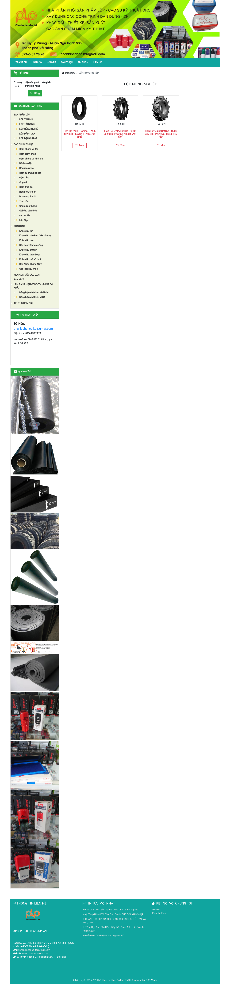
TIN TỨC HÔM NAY (23, 303)
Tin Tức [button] (82, 62)
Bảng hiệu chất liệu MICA (30, 297)
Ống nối (21, 182)
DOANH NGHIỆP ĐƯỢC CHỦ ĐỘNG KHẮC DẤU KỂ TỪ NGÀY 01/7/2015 (114, 921)
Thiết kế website (133, 980)
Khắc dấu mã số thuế (28, 259)
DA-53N (161, 124)
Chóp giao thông (26, 206)
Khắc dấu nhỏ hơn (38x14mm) (33, 235)
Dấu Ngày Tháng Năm (29, 264)
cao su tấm (23, 215)
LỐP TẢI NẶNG (25, 124)
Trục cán (22, 201)
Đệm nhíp (22, 177)
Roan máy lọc (25, 168)
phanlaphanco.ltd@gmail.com (33, 328)
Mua (79, 145)
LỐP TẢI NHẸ (24, 119)
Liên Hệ (97, 62)
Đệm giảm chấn (26, 154)
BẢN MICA (19, 279)
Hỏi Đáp (51, 62)
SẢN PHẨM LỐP (22, 114)
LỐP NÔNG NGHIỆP (27, 129)
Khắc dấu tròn (25, 240)
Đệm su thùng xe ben (28, 173)
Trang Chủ (21, 62)
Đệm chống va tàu (27, 149)
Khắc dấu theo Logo (28, 254)
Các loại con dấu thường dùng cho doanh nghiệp (110, 909)
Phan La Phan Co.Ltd (112, 980)
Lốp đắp (22, 220)
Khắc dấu (19, 226)
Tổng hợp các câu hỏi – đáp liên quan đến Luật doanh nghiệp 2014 (113, 929)
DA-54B (120, 124)
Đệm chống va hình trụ (29, 158)
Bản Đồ (37, 62)
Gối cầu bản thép (26, 210)
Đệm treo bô (24, 187)
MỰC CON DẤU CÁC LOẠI (26, 275)
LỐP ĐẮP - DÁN (25, 133)
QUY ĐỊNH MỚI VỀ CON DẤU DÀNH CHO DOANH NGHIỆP (113, 914)
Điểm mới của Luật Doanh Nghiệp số (103, 935)
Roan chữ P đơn (26, 191)
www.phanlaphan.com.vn (35, 953)
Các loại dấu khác (27, 269)
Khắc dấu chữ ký (26, 250)
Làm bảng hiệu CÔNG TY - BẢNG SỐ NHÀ (33, 286)
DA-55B (79, 124)
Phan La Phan (159, 913)
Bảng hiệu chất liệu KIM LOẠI (32, 292)
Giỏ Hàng (35, 93)
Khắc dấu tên (24, 231)
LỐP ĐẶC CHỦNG (26, 138)
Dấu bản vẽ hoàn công (29, 245)
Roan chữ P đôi (25, 196)
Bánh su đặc (24, 163)
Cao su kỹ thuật (23, 144)
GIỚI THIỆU (67, 62)
